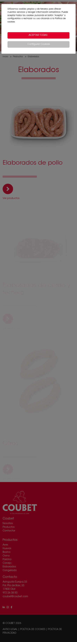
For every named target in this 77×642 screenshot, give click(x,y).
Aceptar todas (38, 35)
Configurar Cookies (38, 44)
